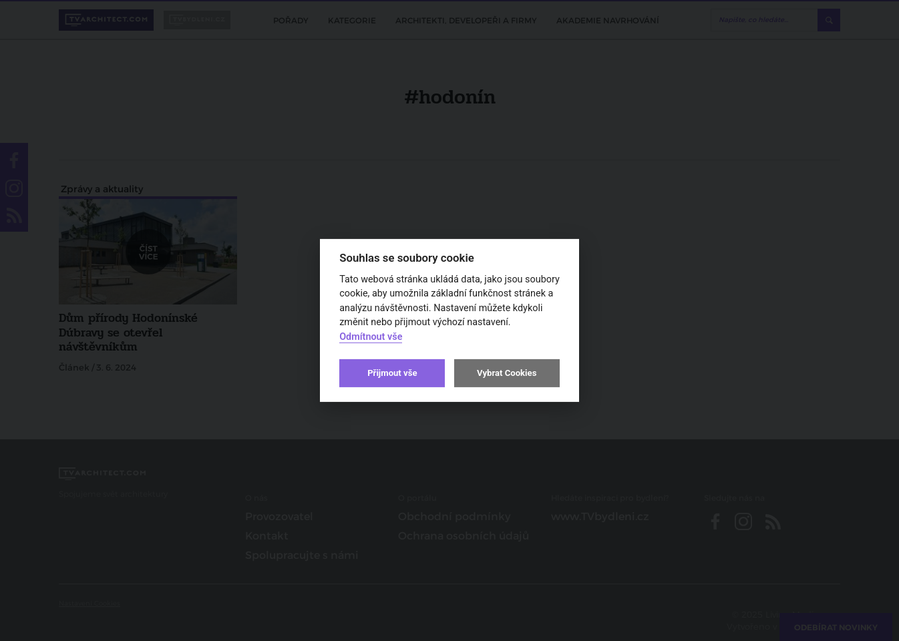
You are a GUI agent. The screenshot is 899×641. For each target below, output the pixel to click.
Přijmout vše (392, 373)
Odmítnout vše (370, 337)
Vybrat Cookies (506, 373)
